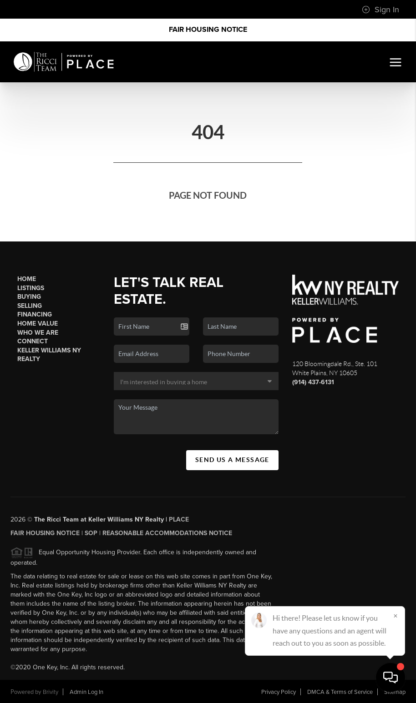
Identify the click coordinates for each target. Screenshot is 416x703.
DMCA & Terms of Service (340, 692)
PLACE (179, 522)
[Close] (395, 615)
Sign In (380, 9)
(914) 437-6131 (313, 382)
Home (26, 279)
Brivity (50, 692)
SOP (91, 536)
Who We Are (37, 332)
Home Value (37, 323)
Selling (29, 306)
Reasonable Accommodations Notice (167, 536)
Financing (34, 314)
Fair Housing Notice (208, 29)
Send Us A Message (232, 459)
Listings (30, 288)
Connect (32, 341)
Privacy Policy (278, 692)
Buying (29, 297)
